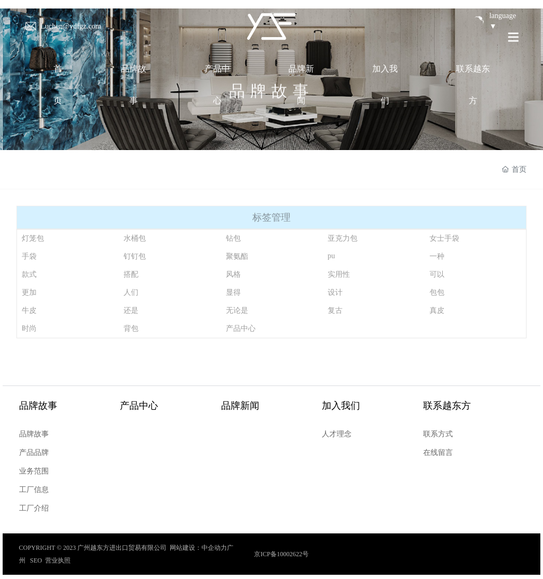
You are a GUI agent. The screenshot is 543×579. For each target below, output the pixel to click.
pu (331, 256)
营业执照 (58, 560)
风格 (233, 274)
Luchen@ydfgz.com (70, 26)
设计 (335, 292)
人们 (131, 292)
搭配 (131, 274)
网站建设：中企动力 (198, 547)
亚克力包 (342, 238)
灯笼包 (33, 238)
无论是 (237, 310)
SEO (36, 560)
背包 (131, 328)
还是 (131, 310)
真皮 (437, 310)
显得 (233, 292)
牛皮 (29, 310)
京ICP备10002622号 (281, 554)
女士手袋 (444, 238)
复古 (335, 310)
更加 (29, 292)
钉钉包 (135, 256)
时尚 (29, 328)
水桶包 (135, 238)
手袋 (29, 256)
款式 (29, 274)
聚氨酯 (237, 256)
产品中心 (241, 328)
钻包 (233, 238)
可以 (437, 274)
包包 (437, 292)
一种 (437, 256)
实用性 (339, 274)
